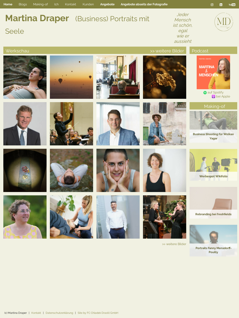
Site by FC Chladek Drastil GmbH (98, 312)
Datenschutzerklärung (59, 312)
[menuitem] (107, 4)
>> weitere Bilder (167, 51)
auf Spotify (213, 92)
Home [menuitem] (8, 4)
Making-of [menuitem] (40, 4)
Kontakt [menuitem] (70, 4)
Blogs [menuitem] (23, 4)
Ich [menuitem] (56, 4)
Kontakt (36, 312)
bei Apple (221, 96)
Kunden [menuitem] (88, 4)
